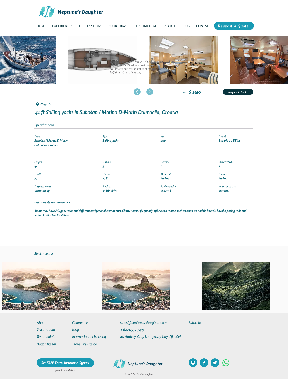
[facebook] (204, 362)
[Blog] (88, 329)
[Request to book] (238, 92)
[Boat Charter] (53, 344)
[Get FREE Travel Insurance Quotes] (65, 362)
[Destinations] (53, 329)
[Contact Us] (88, 322)
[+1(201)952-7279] (141, 329)
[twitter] (215, 362)
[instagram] (193, 362)
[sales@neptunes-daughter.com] (144, 322)
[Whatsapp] (226, 362)
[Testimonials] (53, 336)
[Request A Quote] (234, 26)
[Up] (137, 91)
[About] (53, 322)
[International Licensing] (92, 336)
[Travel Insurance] (88, 344)
